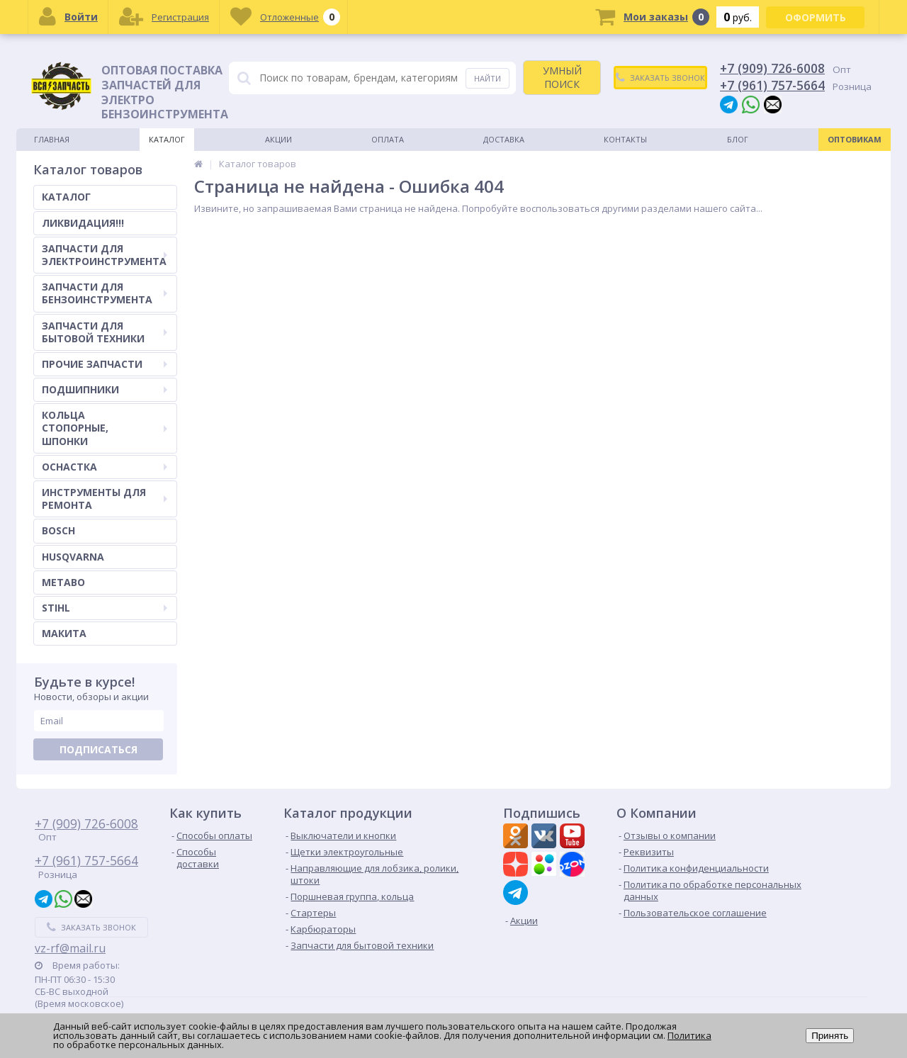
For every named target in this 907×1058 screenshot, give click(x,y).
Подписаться (98, 749)
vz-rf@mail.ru (70, 948)
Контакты (625, 139)
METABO (63, 582)
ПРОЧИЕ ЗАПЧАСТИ (104, 364)
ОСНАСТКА (104, 466)
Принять (829, 1035)
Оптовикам (854, 139)
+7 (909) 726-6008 (772, 68)
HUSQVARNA (73, 556)
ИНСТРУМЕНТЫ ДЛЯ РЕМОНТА (104, 498)
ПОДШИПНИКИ (104, 389)
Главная (51, 139)
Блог (737, 139)
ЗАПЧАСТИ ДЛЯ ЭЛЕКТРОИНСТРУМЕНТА (104, 255)
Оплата (387, 139)
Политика (689, 1035)
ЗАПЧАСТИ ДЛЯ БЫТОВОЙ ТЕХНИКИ (104, 332)
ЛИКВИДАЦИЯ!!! (83, 223)
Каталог (167, 139)
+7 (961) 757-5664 (772, 85)
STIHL (104, 607)
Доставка (503, 139)
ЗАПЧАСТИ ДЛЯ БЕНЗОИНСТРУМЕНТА (104, 293)
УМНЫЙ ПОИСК (562, 77)
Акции (278, 139)
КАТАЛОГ (66, 196)
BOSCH (58, 530)
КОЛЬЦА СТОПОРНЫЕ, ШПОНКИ (104, 427)
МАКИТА (64, 633)
